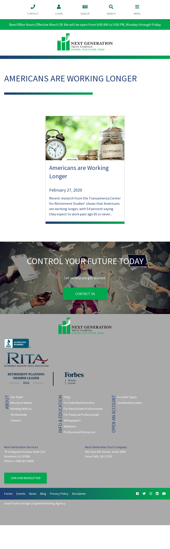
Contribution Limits (129, 403)
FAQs (67, 397)
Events (20, 494)
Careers (15, 420)
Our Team (16, 397)
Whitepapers (72, 420)
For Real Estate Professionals (83, 409)
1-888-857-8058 (24, 461)
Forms (8, 494)
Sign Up (85, 9)
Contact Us (85, 293)
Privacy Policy (59, 494)
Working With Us (21, 409)
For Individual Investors (79, 403)
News (33, 494)
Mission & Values (21, 403)
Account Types (127, 397)
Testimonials (18, 415)
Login (59, 9)
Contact (33, 9)
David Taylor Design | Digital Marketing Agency (35, 503)
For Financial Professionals (81, 415)
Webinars (70, 426)
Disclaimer (79, 494)
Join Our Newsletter (25, 478)
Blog (43, 494)
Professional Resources (80, 432)
